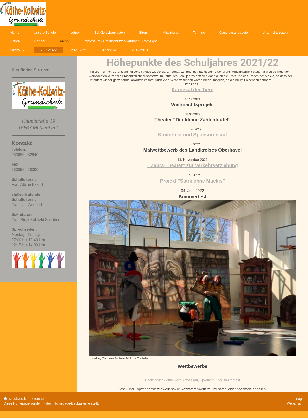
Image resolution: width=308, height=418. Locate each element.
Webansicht (295, 403)
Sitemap (37, 399)
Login (300, 399)
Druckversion (16, 399)
